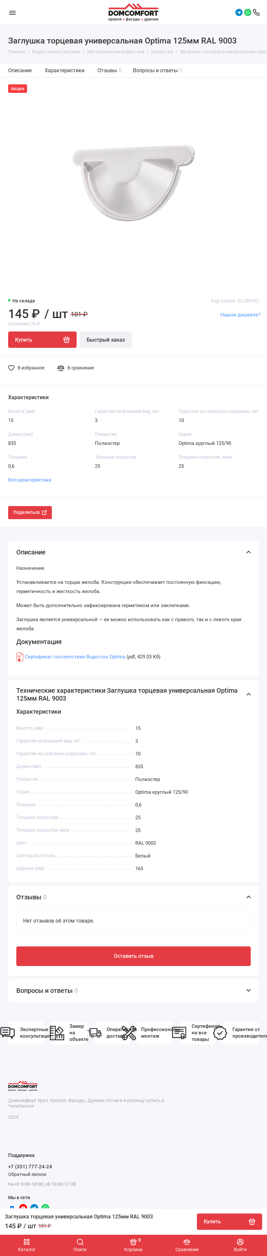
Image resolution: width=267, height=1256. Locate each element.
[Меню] (12, 12)
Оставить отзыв (134, 956)
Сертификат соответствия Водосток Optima (75, 657)
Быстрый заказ (106, 340)
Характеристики (64, 70)
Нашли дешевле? (240, 315)
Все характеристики (29, 480)
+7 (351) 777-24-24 (30, 1167)
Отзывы (109, 70)
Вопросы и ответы (157, 70)
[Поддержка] (256, 12)
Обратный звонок (27, 1174)
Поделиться (30, 512)
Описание (20, 70)
